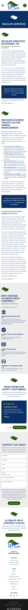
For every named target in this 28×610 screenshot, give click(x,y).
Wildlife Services (14, 584)
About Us (14, 574)
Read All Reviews (19, 427)
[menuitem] (7, 605)
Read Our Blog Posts (14, 535)
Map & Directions (14, 564)
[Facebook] (17, 595)
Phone (3, 464)
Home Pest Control (14, 576)
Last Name (4, 460)
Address (4, 473)
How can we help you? (7, 481)
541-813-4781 (14, 553)
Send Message (14, 503)
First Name (4, 455)
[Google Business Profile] (11, 595)
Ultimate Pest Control (8, 68)
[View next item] (10, 427)
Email (3, 468)
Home (14, 571)
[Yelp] (14, 595)
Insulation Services (14, 581)
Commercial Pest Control (14, 579)
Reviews (14, 586)
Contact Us (14, 589)
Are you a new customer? (8, 477)
